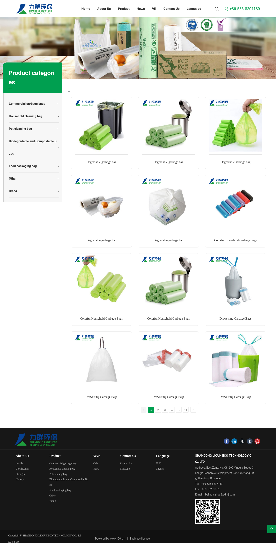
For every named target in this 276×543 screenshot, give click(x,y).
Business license (140, 538)
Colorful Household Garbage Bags (235, 240)
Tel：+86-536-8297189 (209, 483)
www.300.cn (117, 538)
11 (185, 409)
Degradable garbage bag (101, 162)
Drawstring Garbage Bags (235, 318)
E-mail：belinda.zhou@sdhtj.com (215, 494)
